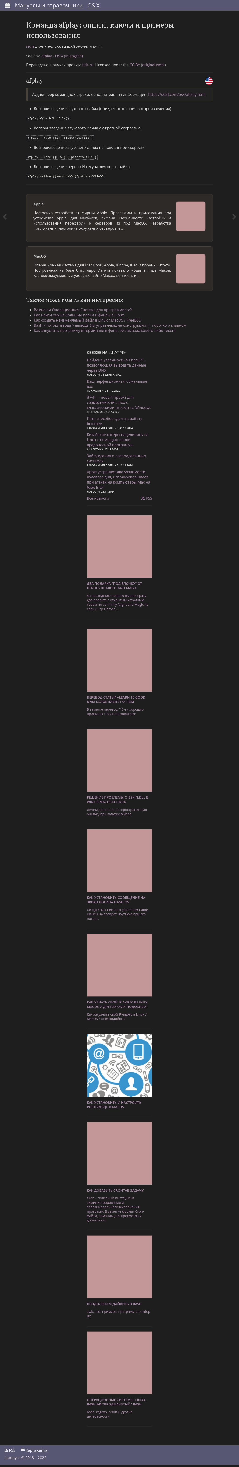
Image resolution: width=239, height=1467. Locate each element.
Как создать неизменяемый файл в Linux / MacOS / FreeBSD (89, 321)
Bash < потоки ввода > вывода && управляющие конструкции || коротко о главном (111, 326)
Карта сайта (34, 1452)
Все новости (98, 500)
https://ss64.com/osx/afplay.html (176, 97)
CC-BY (135, 68)
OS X (94, 5)
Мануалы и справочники (49, 5)
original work (153, 68)
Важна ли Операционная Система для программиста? (84, 311)
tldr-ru (87, 68)
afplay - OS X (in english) (62, 59)
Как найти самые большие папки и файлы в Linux (80, 316)
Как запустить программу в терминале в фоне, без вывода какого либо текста (106, 331)
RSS (146, 500)
